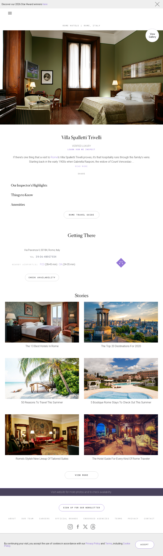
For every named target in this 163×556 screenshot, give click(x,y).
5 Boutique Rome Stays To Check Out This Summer (121, 402)
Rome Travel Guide (81, 214)
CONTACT (149, 518)
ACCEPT (144, 545)
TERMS (118, 518)
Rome (54, 157)
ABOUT (12, 518)
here (45, 4)
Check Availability (42, 277)
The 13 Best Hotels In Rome (42, 346)
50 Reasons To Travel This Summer (42, 402)
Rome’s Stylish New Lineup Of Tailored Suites (42, 458)
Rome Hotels (71, 25)
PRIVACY (133, 518)
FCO (42, 264)
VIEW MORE (81, 475)
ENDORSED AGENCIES (96, 518)
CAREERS (44, 518)
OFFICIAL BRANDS (66, 518)
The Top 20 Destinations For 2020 (121, 346)
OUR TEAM (28, 518)
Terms (108, 543)
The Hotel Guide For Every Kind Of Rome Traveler (121, 458)
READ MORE (81, 166)
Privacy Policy (93, 543)
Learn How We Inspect (81, 149)
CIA (60, 264)
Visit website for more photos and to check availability (81, 492)
